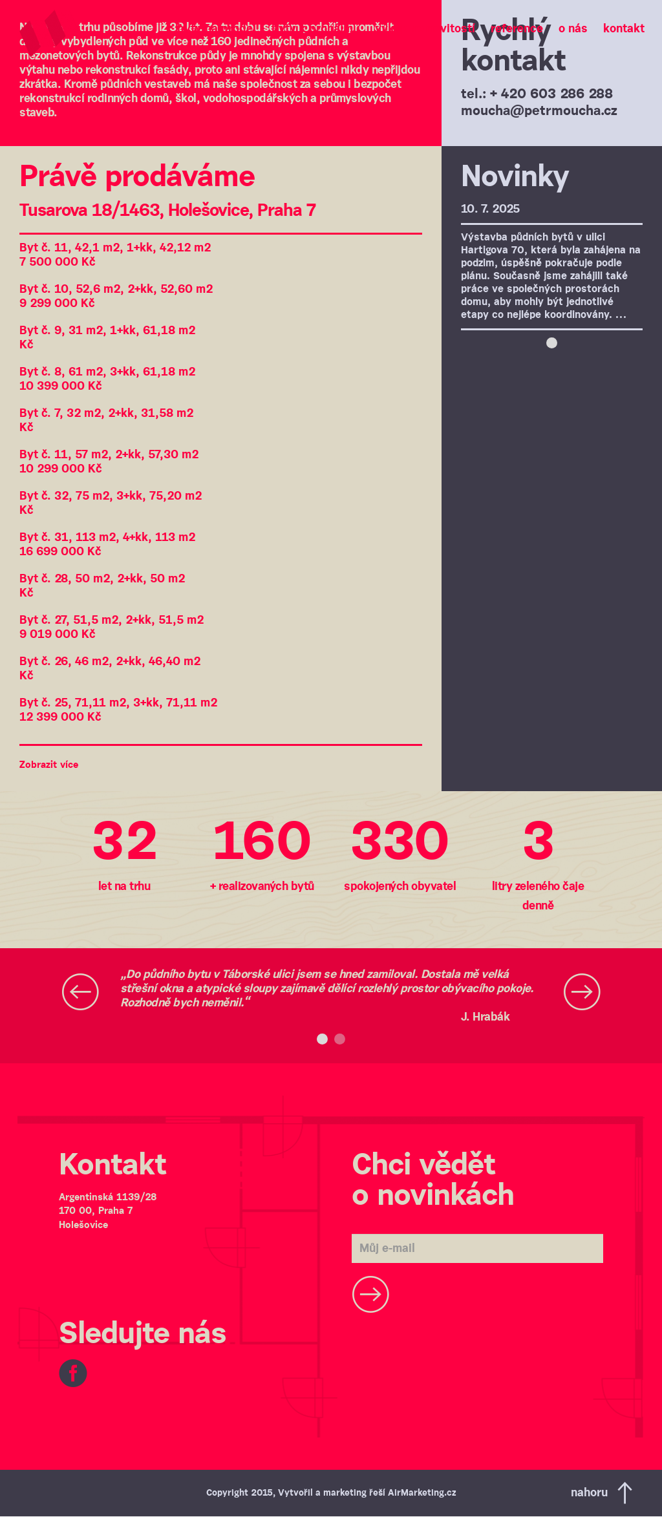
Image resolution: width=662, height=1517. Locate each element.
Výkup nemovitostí (425, 29)
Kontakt (624, 29)
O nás (573, 29)
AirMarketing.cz (422, 1493)
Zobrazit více (48, 765)
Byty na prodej (216, 29)
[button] (80, 996)
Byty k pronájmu (315, 29)
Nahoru (603, 1493)
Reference (517, 29)
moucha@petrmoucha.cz (539, 111)
